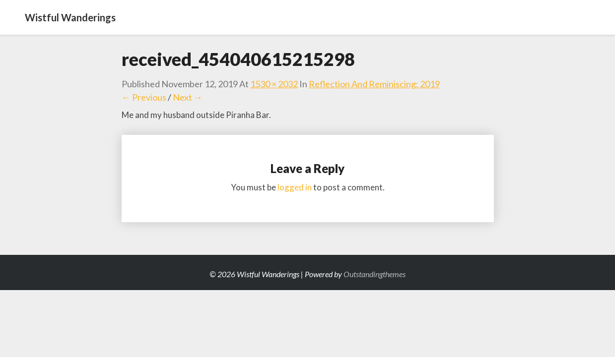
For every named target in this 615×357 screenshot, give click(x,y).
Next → (188, 97)
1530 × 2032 (274, 83)
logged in (294, 187)
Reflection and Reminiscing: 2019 (374, 83)
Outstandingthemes (374, 274)
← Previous (144, 97)
